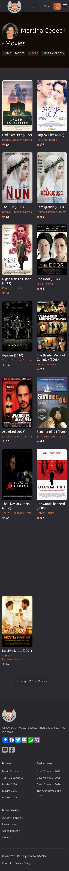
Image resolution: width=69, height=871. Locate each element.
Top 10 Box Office (12, 777)
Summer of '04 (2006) (52, 431)
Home (7, 53)
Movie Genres (10, 771)
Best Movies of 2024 (49, 784)
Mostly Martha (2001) (17, 650)
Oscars (6, 837)
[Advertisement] (34, 556)
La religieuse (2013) (50, 207)
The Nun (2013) (13, 207)
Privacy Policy (22, 863)
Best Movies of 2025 (49, 777)
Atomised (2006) (13, 431)
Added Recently (11, 830)
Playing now (9, 824)
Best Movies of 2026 (49, 771)
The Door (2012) (48, 279)
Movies (19, 53)
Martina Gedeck (53, 53)
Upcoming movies (12, 817)
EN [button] (47, 6)
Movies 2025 (9, 790)
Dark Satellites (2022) (17, 135)
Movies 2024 (9, 797)
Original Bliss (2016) (50, 135)
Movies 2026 (9, 784)
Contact (6, 863)
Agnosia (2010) (12, 355)
